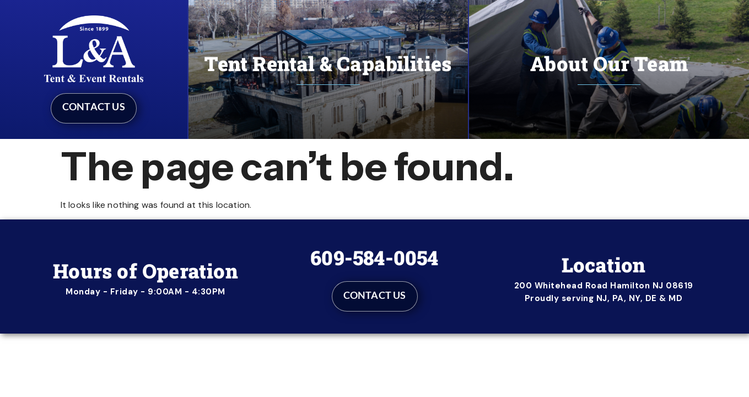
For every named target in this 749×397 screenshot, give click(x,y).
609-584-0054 (374, 257)
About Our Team (609, 63)
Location (604, 264)
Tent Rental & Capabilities (327, 63)
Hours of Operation (145, 270)
